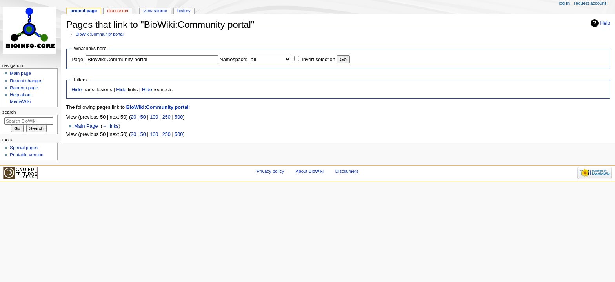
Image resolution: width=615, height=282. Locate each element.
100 (154, 117)
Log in (564, 3)
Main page (20, 73)
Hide (76, 89)
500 (179, 117)
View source (155, 10)
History (184, 10)
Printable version (26, 154)
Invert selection (318, 59)
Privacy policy (270, 171)
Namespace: (233, 59)
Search (9, 112)
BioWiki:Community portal (100, 34)
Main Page (86, 126)
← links (110, 126)
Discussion (117, 10)
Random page (24, 87)
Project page (83, 10)
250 (166, 117)
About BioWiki (310, 171)
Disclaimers (346, 171)
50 (143, 117)
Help (605, 23)
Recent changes (26, 80)
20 (133, 117)
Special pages (24, 147)
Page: (77, 59)
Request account (590, 3)
